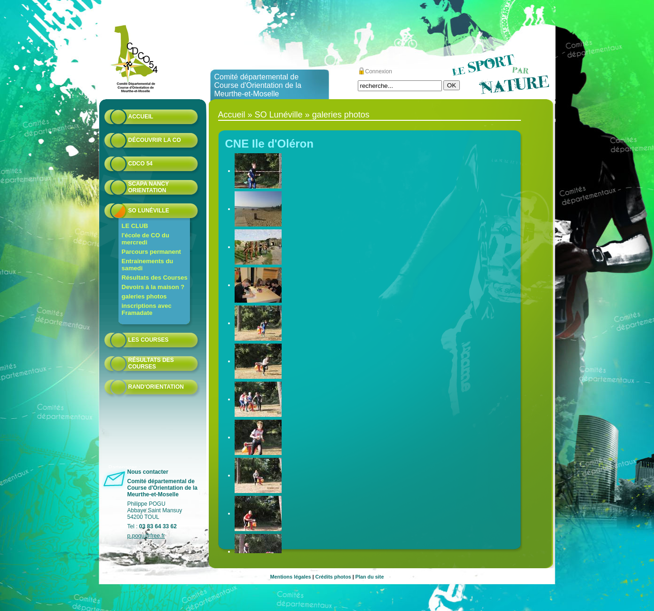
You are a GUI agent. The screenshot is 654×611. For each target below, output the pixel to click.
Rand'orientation (156, 387)
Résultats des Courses (155, 277)
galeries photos (144, 296)
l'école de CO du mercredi (145, 239)
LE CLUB (135, 225)
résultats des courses (151, 363)
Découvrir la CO (154, 140)
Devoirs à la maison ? (153, 286)
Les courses (148, 340)
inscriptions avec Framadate (147, 309)
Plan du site (369, 577)
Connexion (378, 71)
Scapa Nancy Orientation (148, 187)
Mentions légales (290, 577)
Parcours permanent (151, 251)
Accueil (140, 116)
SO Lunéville (148, 210)
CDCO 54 (140, 163)
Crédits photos (333, 577)
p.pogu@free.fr (146, 536)
